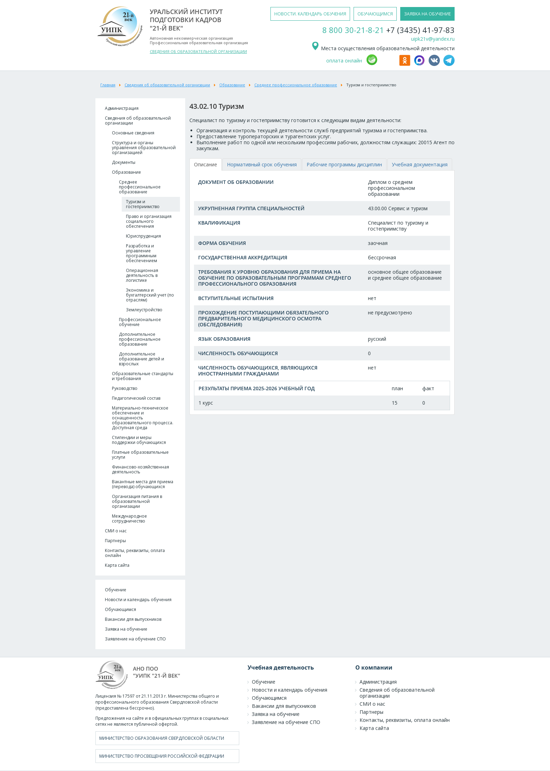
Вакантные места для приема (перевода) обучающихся (142, 484)
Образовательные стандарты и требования (142, 376)
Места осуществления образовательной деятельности (383, 48)
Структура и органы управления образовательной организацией (144, 147)
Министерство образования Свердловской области (161, 738)
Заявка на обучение (126, 629)
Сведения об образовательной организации (138, 120)
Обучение (115, 590)
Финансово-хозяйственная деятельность (140, 469)
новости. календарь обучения (310, 14)
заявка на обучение (427, 14)
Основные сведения (133, 133)
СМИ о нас (116, 531)
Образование (126, 172)
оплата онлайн (344, 61)
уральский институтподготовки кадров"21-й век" (186, 19)
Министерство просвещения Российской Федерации (161, 756)
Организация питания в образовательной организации (137, 501)
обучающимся (375, 14)
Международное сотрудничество (129, 518)
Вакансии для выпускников (133, 619)
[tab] (205, 164)
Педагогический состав (136, 398)
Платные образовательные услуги (140, 454)
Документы (123, 162)
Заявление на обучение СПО (135, 639)
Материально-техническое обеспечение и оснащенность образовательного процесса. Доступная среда (142, 418)
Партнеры (115, 541)
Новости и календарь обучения (138, 600)
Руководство (125, 388)
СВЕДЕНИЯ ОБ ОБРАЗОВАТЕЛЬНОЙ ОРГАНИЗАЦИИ (198, 51)
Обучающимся (120, 609)
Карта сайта (117, 565)
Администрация (122, 108)
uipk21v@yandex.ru (433, 38)
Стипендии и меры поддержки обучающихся (139, 439)
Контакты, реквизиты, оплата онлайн (135, 552)
